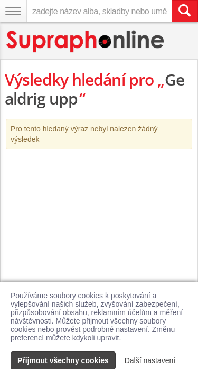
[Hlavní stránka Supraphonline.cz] (85, 41)
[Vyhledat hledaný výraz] (185, 11)
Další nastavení (150, 360)
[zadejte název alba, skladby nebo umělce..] (99, 11)
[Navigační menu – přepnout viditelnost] (13, 11)
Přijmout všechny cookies (63, 360)
